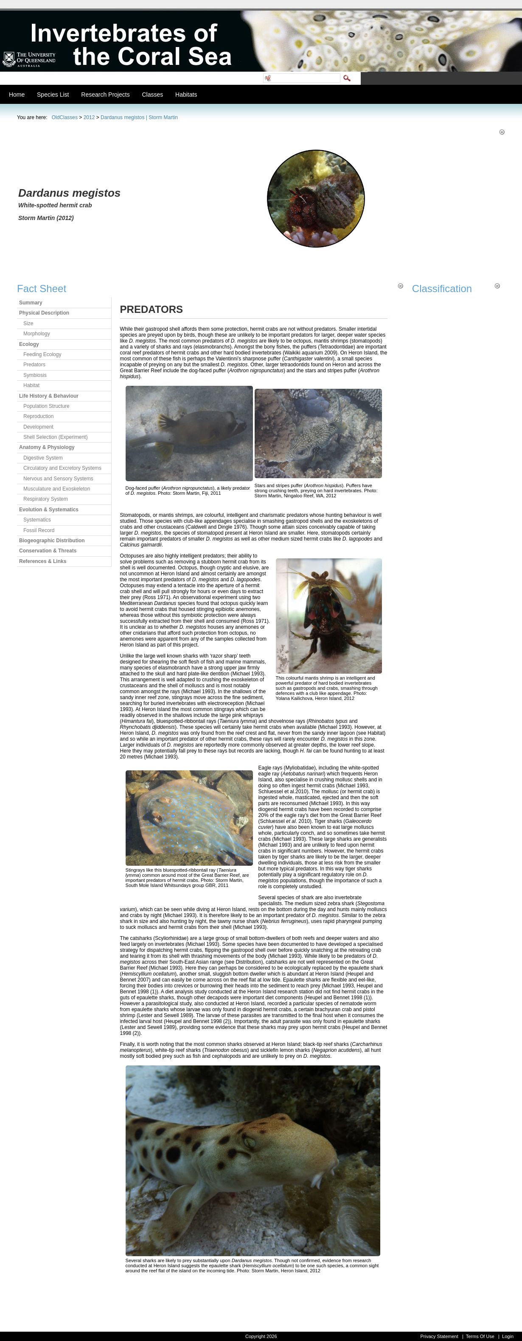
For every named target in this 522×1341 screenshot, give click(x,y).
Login (508, 1336)
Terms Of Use (480, 1336)
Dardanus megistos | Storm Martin (139, 117)
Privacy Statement (439, 1336)
